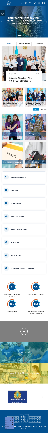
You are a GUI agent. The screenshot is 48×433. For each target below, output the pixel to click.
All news (44, 109)
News (9, 44)
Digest (36, 109)
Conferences (39, 44)
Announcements (24, 44)
